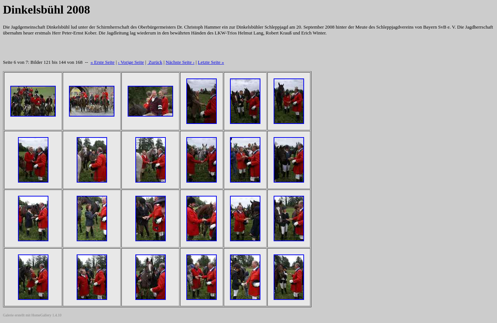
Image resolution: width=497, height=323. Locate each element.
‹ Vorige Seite (131, 62)
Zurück (154, 62)
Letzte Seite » (211, 62)
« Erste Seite (103, 62)
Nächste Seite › (180, 62)
